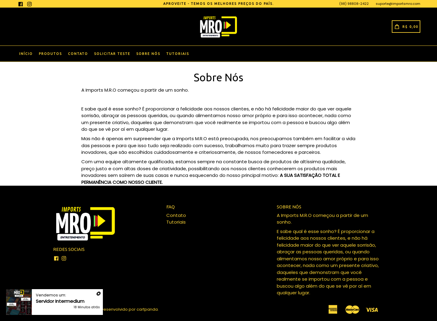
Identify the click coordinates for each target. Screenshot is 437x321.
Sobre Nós (148, 54)
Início (26, 54)
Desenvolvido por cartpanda (129, 309)
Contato (78, 54)
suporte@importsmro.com (398, 3)
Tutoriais (177, 54)
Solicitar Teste (112, 54)
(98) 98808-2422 (354, 3)
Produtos (50, 54)
